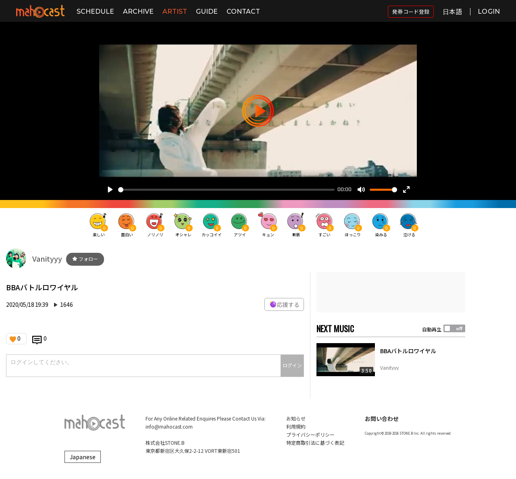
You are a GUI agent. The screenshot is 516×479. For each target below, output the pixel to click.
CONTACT (243, 11)
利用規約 (296, 426)
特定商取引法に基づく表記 (315, 442)
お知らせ (296, 418)
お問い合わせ (382, 418)
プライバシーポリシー (310, 434)
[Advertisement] (390, 292)
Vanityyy (47, 258)
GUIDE (207, 11)
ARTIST (174, 11)
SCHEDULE (95, 11)
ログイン (292, 365)
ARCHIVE (138, 11)
